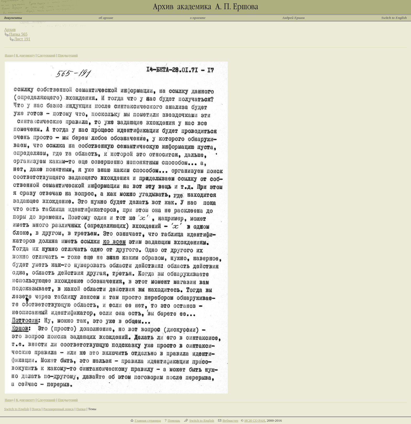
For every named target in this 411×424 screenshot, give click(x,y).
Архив (10, 29)
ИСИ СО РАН (254, 420)
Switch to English (394, 18)
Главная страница (148, 420)
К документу (25, 55)
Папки (81, 409)
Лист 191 (22, 39)
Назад (9, 55)
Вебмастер (230, 420)
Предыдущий (68, 55)
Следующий (46, 55)
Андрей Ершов (293, 18)
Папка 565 (18, 34)
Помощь (174, 420)
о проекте (198, 18)
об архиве (106, 18)
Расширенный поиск (58, 409)
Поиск (36, 409)
